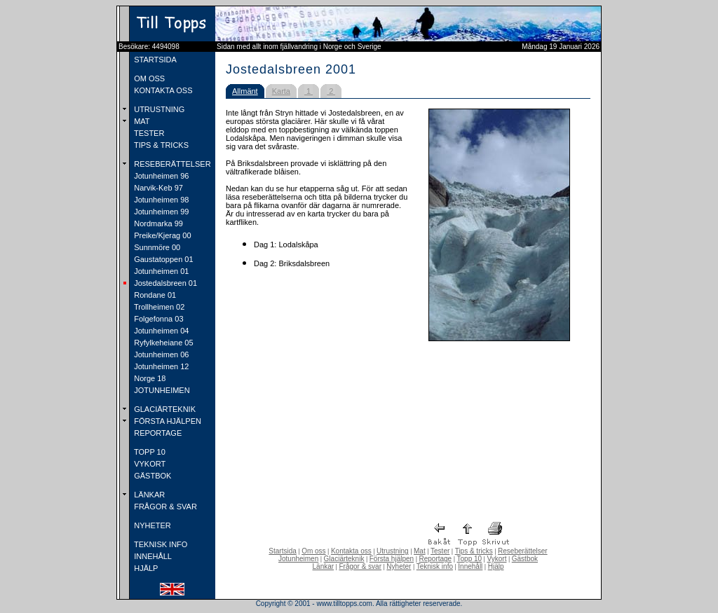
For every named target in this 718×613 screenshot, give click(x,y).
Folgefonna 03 (157, 319)
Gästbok (525, 559)
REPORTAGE (157, 433)
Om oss (313, 551)
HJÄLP (145, 568)
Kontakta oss (351, 551)
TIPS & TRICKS (160, 145)
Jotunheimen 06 (160, 354)
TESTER (148, 133)
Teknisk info (434, 566)
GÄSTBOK (151, 475)
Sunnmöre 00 (156, 247)
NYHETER (151, 525)
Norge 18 (148, 378)
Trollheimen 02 (158, 307)
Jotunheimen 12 (160, 366)
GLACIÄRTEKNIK (164, 409)
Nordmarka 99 (157, 223)
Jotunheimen (298, 559)
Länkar (323, 566)
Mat (420, 551)
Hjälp (496, 566)
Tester (440, 551)
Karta (281, 91)
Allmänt (245, 91)
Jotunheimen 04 (160, 330)
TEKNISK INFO (159, 544)
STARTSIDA (154, 59)
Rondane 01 (154, 295)
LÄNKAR (148, 494)
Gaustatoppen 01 (162, 259)
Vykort (496, 559)
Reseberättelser (523, 551)
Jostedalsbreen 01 (164, 283)
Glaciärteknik (344, 559)
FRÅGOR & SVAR (164, 506)
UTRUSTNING (158, 109)
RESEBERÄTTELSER (171, 164)
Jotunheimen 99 (160, 211)
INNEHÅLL (152, 556)
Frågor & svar (360, 566)
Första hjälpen (392, 559)
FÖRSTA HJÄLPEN (166, 421)
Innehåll (470, 566)
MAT (140, 121)
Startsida (282, 551)
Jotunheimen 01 (160, 271)
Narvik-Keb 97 (157, 188)
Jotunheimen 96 (160, 176)
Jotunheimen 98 (160, 199)
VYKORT (148, 464)
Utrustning (393, 551)
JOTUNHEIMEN (161, 390)
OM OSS (148, 78)
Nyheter (398, 566)
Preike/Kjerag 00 (161, 235)
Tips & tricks (474, 551)
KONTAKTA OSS (162, 90)
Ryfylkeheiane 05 (162, 342)
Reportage (435, 559)
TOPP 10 (148, 452)
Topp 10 (469, 559)
